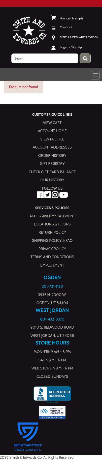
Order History (52, 155)
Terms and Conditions (52, 257)
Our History (52, 180)
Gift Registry (52, 163)
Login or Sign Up (71, 47)
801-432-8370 (52, 319)
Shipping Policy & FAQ (52, 240)
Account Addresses (52, 147)
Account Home (52, 131)
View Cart (52, 122)
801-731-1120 (52, 286)
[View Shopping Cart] (67, 18)
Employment (52, 265)
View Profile (52, 139)
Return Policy (52, 232)
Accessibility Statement (52, 216)
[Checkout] (62, 27)
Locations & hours (52, 224)
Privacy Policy (52, 248)
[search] (44, 58)
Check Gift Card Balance (52, 171)
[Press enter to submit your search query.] (85, 58)
